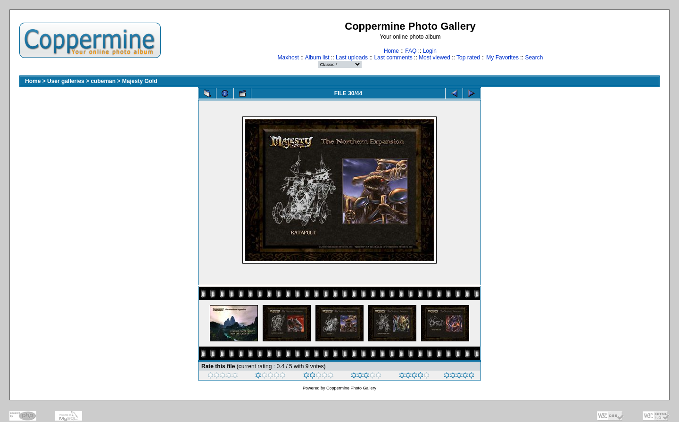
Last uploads (352, 57)
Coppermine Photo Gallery (351, 388)
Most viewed (434, 57)
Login (430, 51)
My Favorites (502, 57)
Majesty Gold (139, 81)
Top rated (468, 57)
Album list (317, 57)
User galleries (65, 81)
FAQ (410, 51)
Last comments (393, 57)
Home (391, 51)
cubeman (103, 81)
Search (534, 57)
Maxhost (288, 57)
